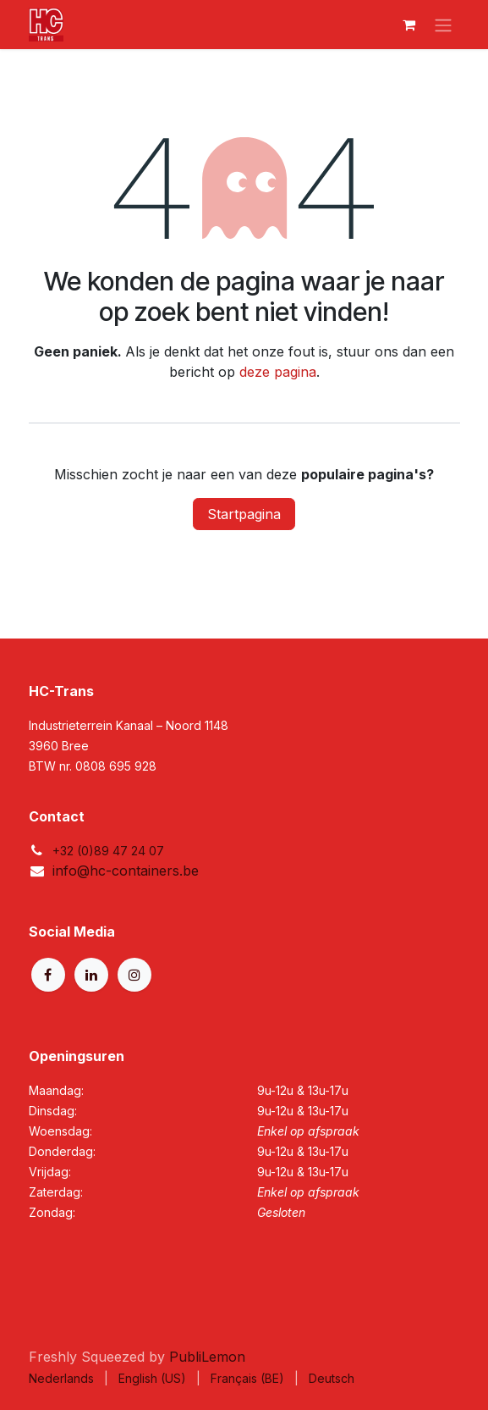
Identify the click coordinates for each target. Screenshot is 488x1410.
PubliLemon (207, 1356)
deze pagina (277, 371)
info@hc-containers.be (125, 870)
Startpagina (244, 514)
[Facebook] (48, 975)
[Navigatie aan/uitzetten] (443, 24)
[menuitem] (61, 1378)
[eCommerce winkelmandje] (409, 24)
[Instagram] (134, 975)
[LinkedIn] (91, 975)
